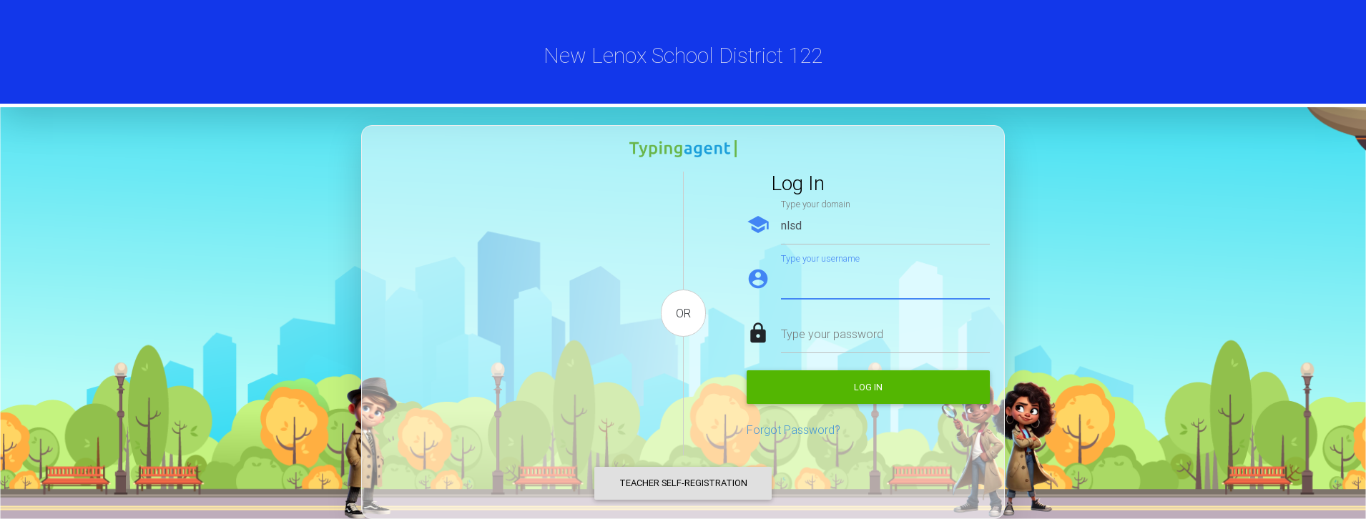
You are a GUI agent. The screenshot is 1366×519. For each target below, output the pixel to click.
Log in (868, 387)
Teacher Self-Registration (683, 483)
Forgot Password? (793, 429)
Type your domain (815, 204)
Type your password (832, 334)
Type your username (820, 258)
